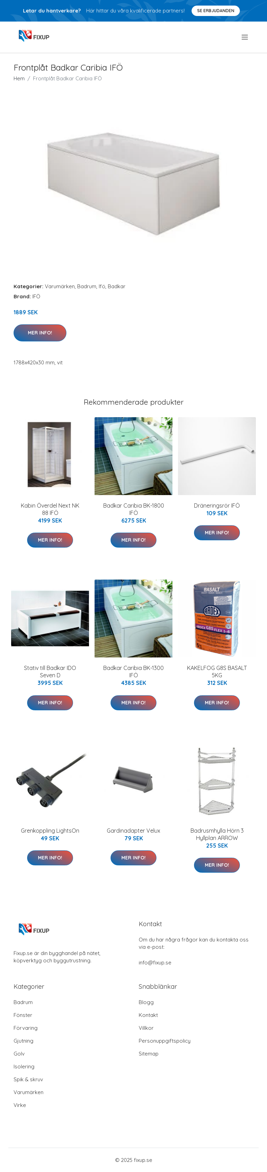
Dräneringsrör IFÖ (217, 505)
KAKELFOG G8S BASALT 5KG (217, 671)
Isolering (24, 1066)
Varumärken (60, 286)
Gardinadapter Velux (133, 830)
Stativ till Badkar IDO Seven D (50, 671)
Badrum (86, 286)
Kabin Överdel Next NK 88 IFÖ (50, 509)
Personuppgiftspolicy (165, 1040)
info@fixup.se (155, 962)
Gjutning (23, 1040)
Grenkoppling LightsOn (50, 830)
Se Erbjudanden (215, 10)
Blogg (146, 1002)
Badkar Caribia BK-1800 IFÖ (133, 509)
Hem (19, 78)
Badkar (117, 286)
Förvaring (26, 1028)
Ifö (102, 286)
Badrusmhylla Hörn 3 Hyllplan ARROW (217, 834)
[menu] (245, 37)
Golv (19, 1053)
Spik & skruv (28, 1079)
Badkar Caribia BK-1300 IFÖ (133, 671)
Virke (20, 1105)
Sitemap (149, 1053)
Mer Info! (40, 333)
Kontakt (148, 1015)
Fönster (23, 1015)
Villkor (146, 1028)
